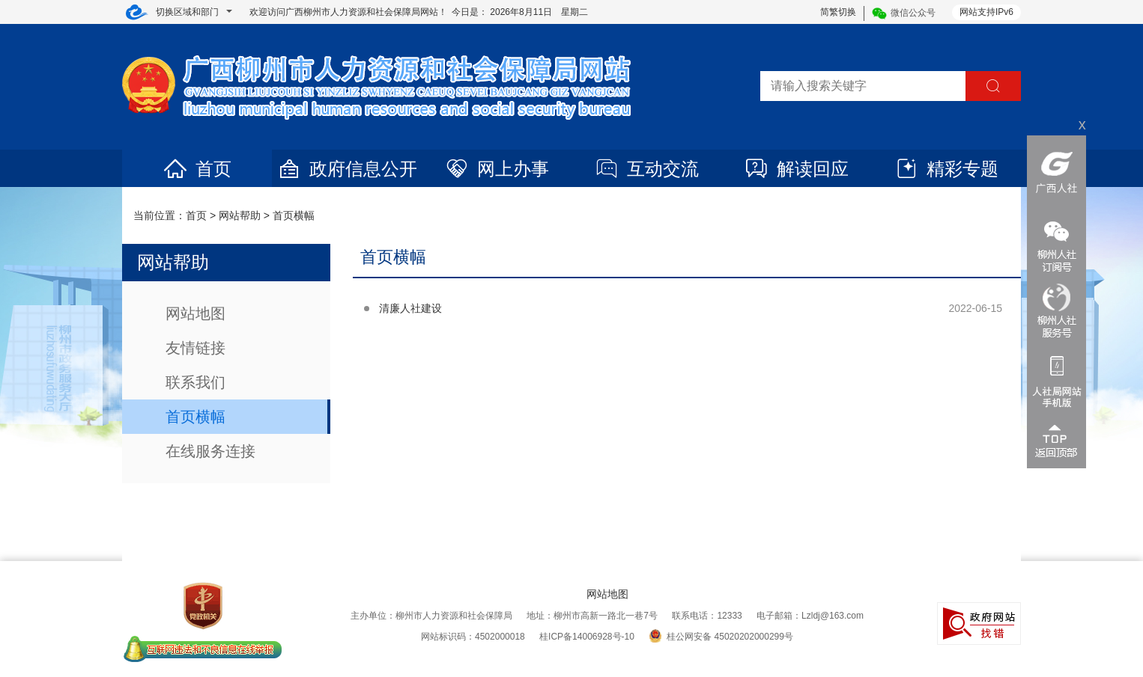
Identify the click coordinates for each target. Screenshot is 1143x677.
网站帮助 (240, 215)
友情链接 (195, 348)
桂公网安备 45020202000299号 (721, 636)
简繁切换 (838, 12)
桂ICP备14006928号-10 (586, 636)
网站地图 (195, 313)
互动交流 (646, 169)
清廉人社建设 (410, 308)
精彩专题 (946, 169)
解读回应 (796, 169)
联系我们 (195, 382)
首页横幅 (294, 215)
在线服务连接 (210, 451)
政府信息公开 (346, 169)
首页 (197, 169)
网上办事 (496, 169)
